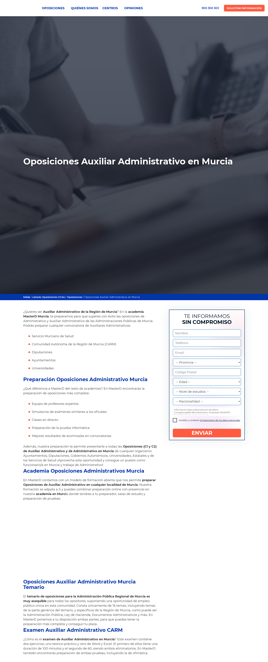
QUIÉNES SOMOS (84, 8)
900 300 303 (210, 8)
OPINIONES (133, 8)
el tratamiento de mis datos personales (220, 420)
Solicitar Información (244, 8)
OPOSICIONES (54, 8)
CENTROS (111, 8)
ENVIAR (207, 433)
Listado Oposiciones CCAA (48, 297)
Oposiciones (75, 297)
